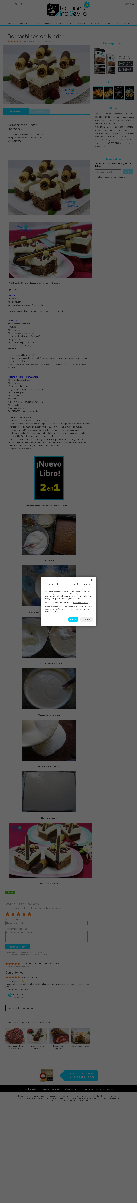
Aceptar (73, 619)
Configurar (86, 619)
